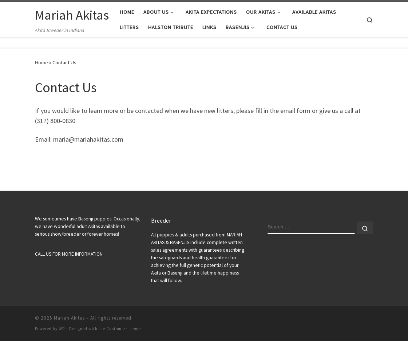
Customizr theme (123, 328)
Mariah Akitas (69, 318)
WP (62, 328)
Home (41, 62)
